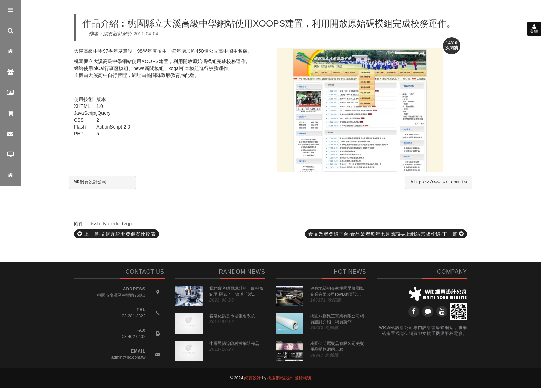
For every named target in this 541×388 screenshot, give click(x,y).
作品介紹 (100, 23)
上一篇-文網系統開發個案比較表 (116, 234)
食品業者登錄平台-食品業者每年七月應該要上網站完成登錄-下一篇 (386, 234)
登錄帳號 (303, 378)
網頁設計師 (115, 34)
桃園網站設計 (279, 378)
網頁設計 (252, 378)
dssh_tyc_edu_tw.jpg (112, 223)
